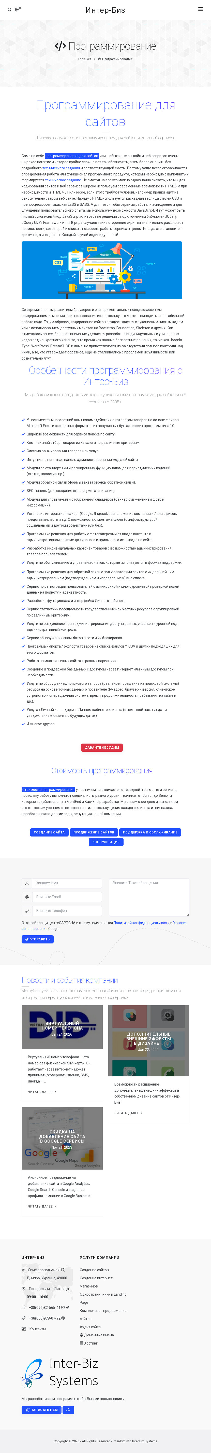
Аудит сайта (90, 1327)
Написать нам (41, 1410)
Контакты (36, 1329)
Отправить (37, 939)
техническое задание (63, 180)
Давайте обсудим (102, 747)
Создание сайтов (94, 1270)
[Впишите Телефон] (67, 911)
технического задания (61, 168)
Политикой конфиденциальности (142, 923)
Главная (84, 59)
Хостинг (89, 1343)
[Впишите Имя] (67, 883)
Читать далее (42, 1092)
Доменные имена (97, 1335)
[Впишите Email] (67, 897)
